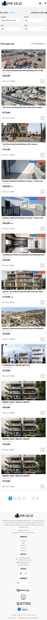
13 (33, 498)
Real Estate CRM (34, 618)
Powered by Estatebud (23, 618)
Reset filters (12, 12)
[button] (40, 3)
